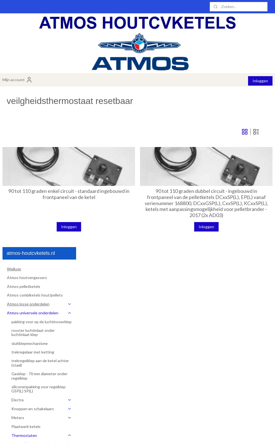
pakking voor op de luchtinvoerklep (41, 165)
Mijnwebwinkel (199, 433)
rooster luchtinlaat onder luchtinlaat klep (33, 175)
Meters (41, 261)
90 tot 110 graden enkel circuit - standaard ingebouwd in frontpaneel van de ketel (127, 199)
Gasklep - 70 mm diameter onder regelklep (39, 219)
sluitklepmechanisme (29, 186)
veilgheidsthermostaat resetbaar (35, 337)
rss (134, 433)
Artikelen (19, 374)
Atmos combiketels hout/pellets (35, 138)
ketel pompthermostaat (36, 357)
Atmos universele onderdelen (39, 156)
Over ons (15, 391)
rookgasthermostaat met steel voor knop (42, 311)
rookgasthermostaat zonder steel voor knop (40, 324)
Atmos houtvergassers (27, 121)
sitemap (124, 433)
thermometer (27, 365)
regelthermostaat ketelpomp (41, 300)
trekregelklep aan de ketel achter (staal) (40, 206)
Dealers (13, 409)
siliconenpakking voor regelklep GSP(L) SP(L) (38, 232)
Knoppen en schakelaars (41, 252)
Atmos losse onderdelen (39, 147)
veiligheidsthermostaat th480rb (43, 348)
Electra (41, 243)
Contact (14, 400)
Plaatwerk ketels (26, 270)
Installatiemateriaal (23, 383)
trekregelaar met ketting (32, 195)
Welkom (14, 112)
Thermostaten (41, 278)
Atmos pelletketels (23, 130)
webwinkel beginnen (154, 433)
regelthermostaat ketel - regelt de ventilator (43, 289)
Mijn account (17, 79)
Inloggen (260, 80)
